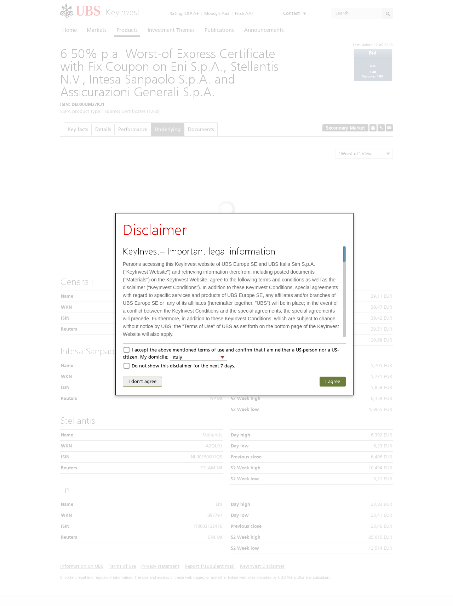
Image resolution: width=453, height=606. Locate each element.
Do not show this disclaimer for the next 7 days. (183, 365)
